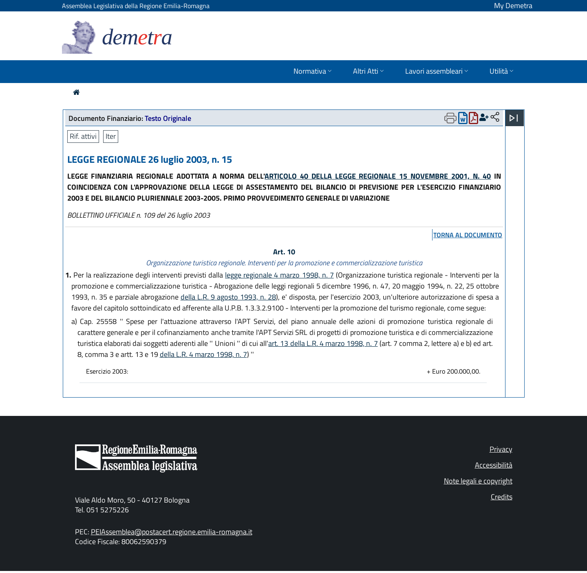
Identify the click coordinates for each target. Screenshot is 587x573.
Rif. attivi (83, 136)
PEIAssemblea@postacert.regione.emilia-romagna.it (171, 531)
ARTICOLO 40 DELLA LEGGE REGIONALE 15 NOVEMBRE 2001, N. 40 (378, 176)
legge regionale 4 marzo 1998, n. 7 (279, 274)
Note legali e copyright (478, 480)
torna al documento (467, 235)
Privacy (501, 449)
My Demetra (513, 5)
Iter (111, 136)
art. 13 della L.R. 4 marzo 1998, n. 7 (322, 343)
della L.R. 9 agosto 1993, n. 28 (228, 296)
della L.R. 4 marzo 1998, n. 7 (203, 354)
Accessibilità (493, 464)
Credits (501, 496)
